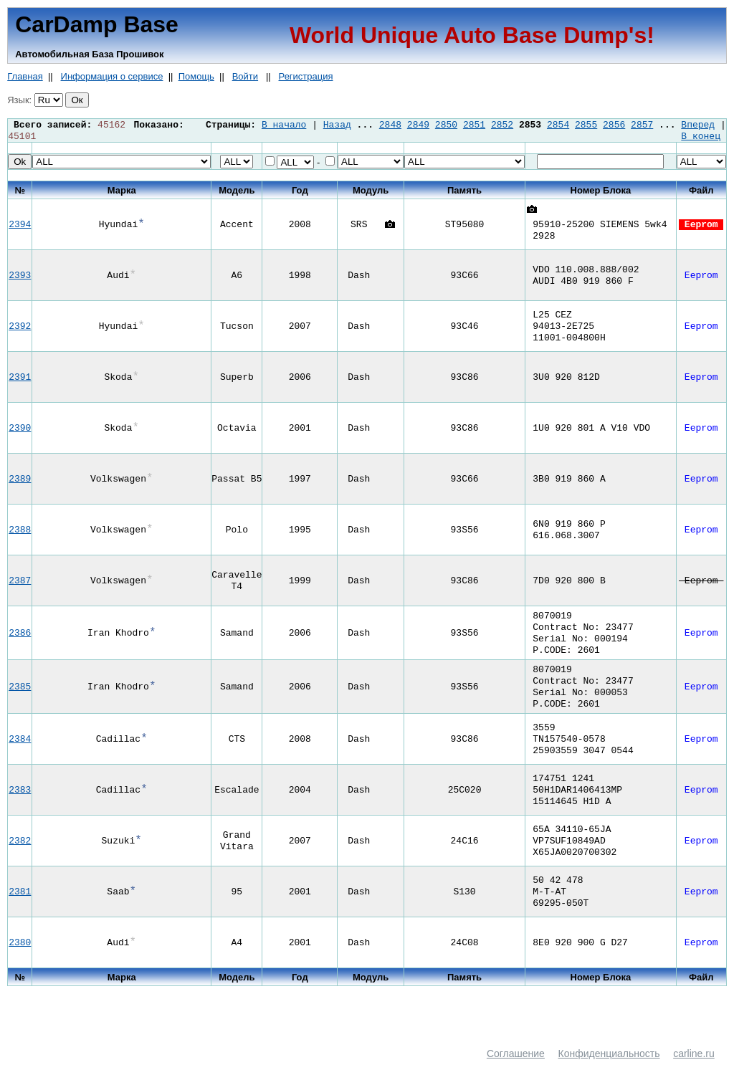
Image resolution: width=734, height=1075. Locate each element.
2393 (20, 278)
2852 (502, 125)
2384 (20, 753)
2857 (642, 125)
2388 (20, 532)
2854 (558, 125)
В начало (284, 125)
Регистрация (306, 76)
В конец (700, 138)
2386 (20, 638)
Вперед (698, 125)
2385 (20, 698)
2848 (390, 125)
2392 (20, 328)
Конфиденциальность (609, 1068)
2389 (20, 481)
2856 (614, 125)
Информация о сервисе (112, 76)
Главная (24, 76)
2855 (586, 125)
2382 (20, 855)
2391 (20, 379)
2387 (20, 583)
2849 (418, 125)
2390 (20, 430)
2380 (20, 956)
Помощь (196, 76)
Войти (245, 76)
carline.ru (694, 1068)
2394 (20, 227)
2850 (446, 125)
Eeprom (701, 227)
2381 (20, 905)
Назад (337, 125)
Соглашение (516, 1068)
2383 (20, 804)
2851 (474, 125)
